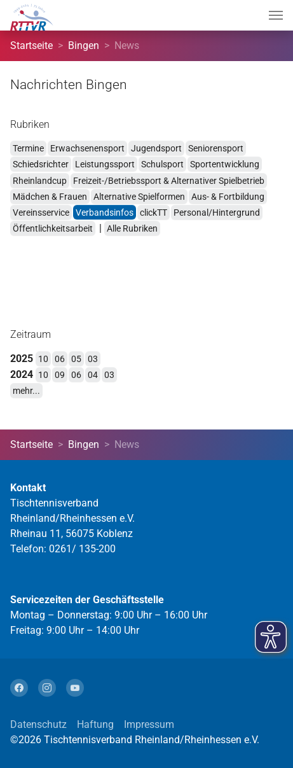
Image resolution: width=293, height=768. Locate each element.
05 (76, 359)
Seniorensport (215, 148)
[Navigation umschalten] (276, 15)
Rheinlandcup (40, 181)
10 (43, 359)
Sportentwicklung (224, 164)
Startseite (31, 45)
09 (60, 375)
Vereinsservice (41, 212)
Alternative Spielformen (139, 197)
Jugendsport (156, 148)
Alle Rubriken (132, 228)
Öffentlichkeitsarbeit (53, 228)
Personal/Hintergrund (217, 212)
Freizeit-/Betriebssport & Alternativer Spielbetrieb (168, 181)
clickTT (153, 212)
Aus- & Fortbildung (227, 197)
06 (60, 359)
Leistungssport (105, 164)
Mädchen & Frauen (50, 197)
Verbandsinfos (104, 212)
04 (93, 375)
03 (93, 359)
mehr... (26, 391)
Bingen (83, 45)
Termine (28, 148)
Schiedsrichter (41, 164)
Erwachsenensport (87, 148)
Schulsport (162, 164)
